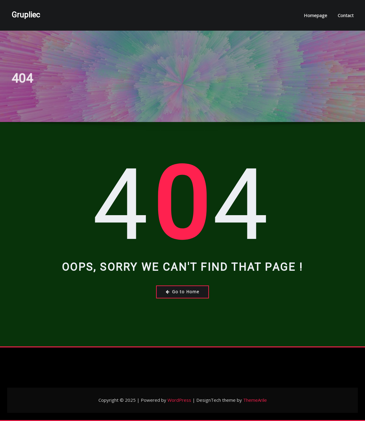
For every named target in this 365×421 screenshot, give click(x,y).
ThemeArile (255, 400)
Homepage (315, 15)
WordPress (179, 400)
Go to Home (182, 291)
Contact (346, 15)
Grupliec (25, 14)
